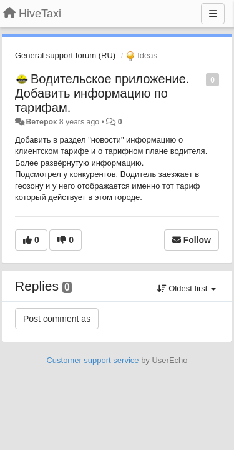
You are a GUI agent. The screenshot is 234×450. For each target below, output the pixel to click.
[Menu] (213, 13)
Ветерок (41, 122)
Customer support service (92, 360)
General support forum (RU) (65, 55)
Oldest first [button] (186, 288)
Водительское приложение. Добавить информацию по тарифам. (102, 93)
